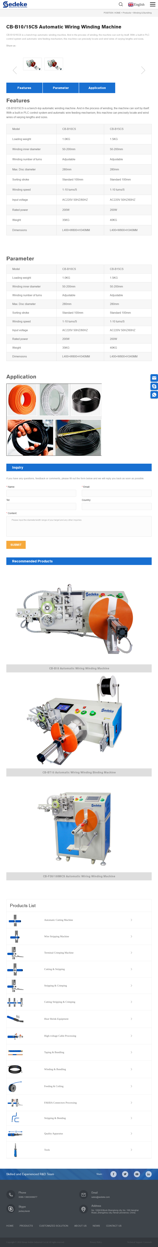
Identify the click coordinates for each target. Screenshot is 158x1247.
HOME (117, 13)
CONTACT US (113, 1225)
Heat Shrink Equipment (56, 1018)
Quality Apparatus (53, 1133)
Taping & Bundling (54, 1052)
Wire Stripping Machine (56, 936)
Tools (47, 1149)
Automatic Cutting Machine (58, 920)
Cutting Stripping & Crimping (59, 1002)
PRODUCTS (26, 1225)
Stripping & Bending (55, 1118)
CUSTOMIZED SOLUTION (53, 1225)
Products (127, 13)
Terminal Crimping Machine (58, 952)
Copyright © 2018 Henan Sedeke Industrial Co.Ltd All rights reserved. (35, 1242)
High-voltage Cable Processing (60, 1035)
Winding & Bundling (142, 13)
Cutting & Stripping (54, 969)
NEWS (96, 1225)
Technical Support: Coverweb (139, 1242)
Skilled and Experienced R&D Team (30, 1174)
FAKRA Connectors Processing (60, 1102)
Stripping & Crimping (55, 985)
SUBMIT (16, 544)
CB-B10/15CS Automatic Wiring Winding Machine (63, 26)
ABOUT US (80, 1225)
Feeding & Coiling (54, 1086)
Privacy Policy (96, 1242)
